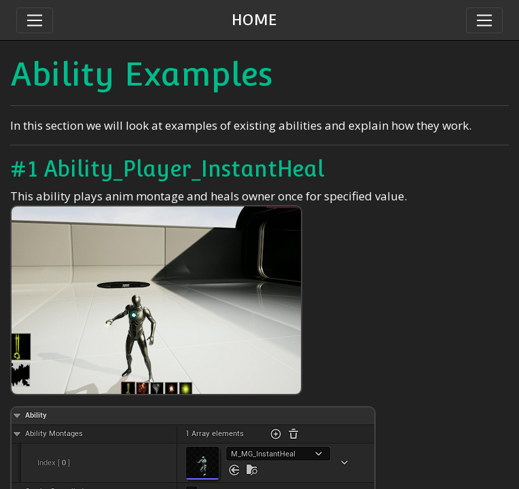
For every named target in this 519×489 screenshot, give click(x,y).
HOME (254, 20)
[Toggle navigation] (484, 20)
